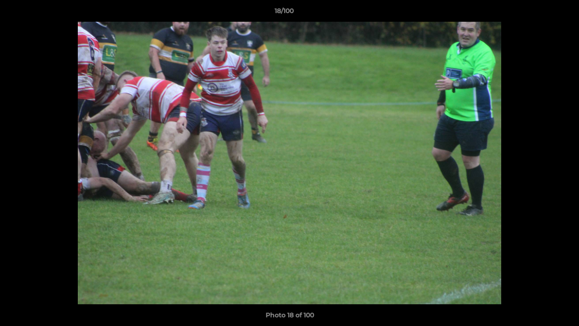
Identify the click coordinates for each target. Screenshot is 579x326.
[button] (541, 13)
